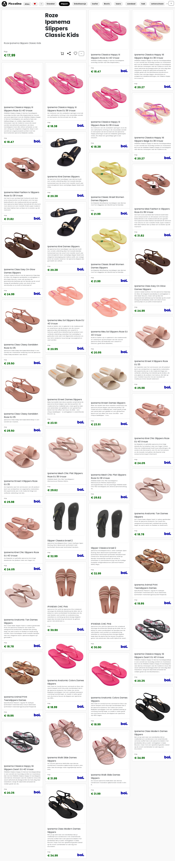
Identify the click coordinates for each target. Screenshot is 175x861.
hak (143, 3)
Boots (107, 3)
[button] (41, 4)
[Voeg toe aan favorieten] (75, 53)
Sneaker (51, 3)
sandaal (131, 3)
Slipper (64, 3)
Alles (27, 4)
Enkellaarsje (80, 3)
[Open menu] (171, 3)
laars (118, 3)
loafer (95, 3)
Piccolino (11, 4)
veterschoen (157, 3)
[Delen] (69, 53)
